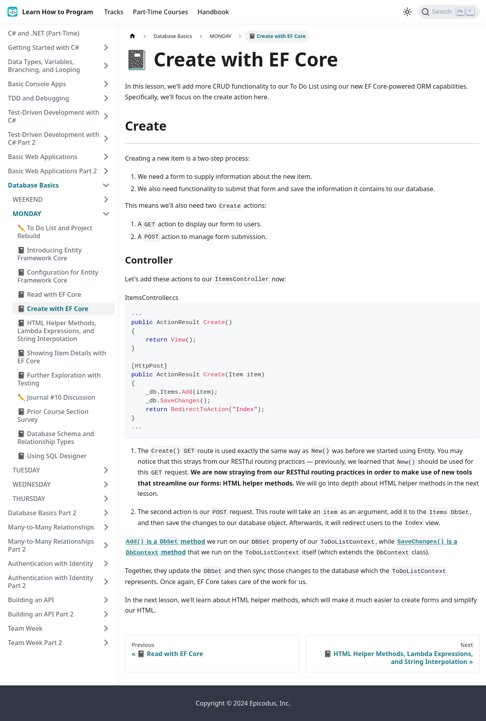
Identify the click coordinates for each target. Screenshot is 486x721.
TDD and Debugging (38, 98)
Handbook (213, 12)
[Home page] (132, 36)
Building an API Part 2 (41, 614)
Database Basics (33, 185)
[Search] (449, 12)
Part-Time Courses (160, 12)
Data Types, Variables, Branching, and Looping (44, 65)
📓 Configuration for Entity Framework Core (57, 276)
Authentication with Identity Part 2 (50, 581)
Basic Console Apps (37, 84)
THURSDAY (29, 498)
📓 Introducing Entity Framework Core (49, 254)
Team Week (25, 628)
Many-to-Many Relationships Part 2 (51, 545)
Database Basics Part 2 (42, 512)
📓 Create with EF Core (53, 308)
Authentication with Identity (50, 563)
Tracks (113, 12)
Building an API (31, 600)
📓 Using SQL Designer (52, 456)
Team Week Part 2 (35, 642)
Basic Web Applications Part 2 (52, 171)
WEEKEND (28, 199)
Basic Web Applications (43, 156)
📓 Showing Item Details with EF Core (61, 357)
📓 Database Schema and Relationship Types (55, 437)
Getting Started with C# (43, 47)
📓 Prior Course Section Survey (53, 415)
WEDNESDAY (32, 484)
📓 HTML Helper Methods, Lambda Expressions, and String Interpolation (56, 331)
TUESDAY (26, 470)
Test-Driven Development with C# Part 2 (53, 138)
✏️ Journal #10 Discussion (56, 397)
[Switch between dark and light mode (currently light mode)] (407, 12)
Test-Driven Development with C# (53, 116)
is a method (165, 541)
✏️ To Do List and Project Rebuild (54, 232)
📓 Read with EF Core (49, 294)
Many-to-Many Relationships (51, 527)
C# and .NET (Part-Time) (43, 33)
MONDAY (27, 213)
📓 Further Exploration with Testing (59, 379)
